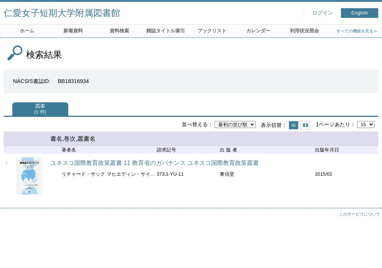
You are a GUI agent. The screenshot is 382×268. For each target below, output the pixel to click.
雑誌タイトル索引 (165, 31)
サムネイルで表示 (305, 125)
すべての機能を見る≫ (357, 31)
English (359, 13)
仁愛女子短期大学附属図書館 (62, 13)
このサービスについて (359, 214)
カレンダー (258, 31)
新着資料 (73, 31)
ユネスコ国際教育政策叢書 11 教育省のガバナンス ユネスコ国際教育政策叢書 (154, 163)
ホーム (27, 31)
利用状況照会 (304, 31)
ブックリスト (211, 31)
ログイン (322, 13)
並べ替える (195, 124)
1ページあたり (333, 124)
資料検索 (119, 31)
